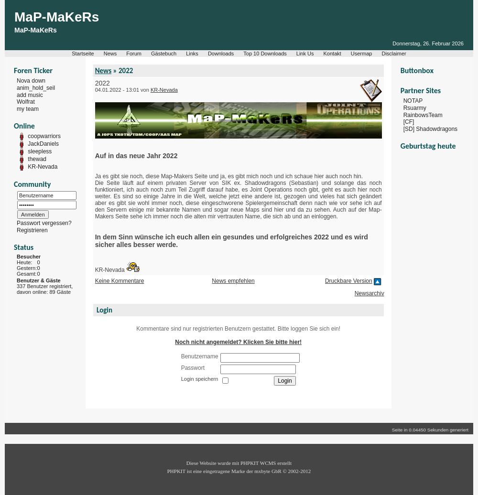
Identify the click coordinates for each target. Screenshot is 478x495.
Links (192, 53)
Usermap (361, 53)
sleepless (40, 151)
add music (30, 94)
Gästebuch (163, 53)
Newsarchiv (369, 293)
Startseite (83, 53)
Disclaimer (393, 53)
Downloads (221, 53)
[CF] (408, 121)
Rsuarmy (414, 108)
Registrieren (32, 230)
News (110, 53)
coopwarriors (44, 136)
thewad (37, 159)
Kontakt (332, 53)
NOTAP (413, 100)
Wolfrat (26, 101)
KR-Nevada (42, 166)
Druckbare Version (348, 281)
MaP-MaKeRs (56, 17)
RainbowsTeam (423, 114)
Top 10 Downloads (265, 53)
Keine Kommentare (119, 281)
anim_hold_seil (36, 88)
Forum (133, 53)
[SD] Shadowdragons (430, 129)
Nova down (31, 80)
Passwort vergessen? (44, 223)
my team (28, 109)
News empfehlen (233, 281)
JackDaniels (43, 143)
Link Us (305, 53)
